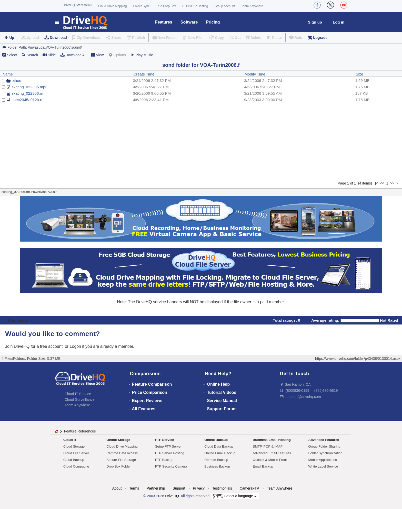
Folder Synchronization (325, 453)
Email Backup (263, 466)
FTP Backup (164, 460)
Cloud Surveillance (80, 399)
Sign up (315, 22)
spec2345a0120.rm (28, 100)
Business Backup (217, 466)
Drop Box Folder (118, 466)
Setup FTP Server (168, 446)
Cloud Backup (73, 460)
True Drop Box (166, 6)
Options (117, 54)
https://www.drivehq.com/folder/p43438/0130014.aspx (357, 358)
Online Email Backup (219, 453)
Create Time (143, 74)
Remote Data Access (121, 453)
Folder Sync (141, 6)
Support (179, 488)
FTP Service (164, 440)
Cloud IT (70, 440)
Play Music (141, 54)
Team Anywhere (252, 6)
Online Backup (216, 440)
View (97, 54)
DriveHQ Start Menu (77, 5)
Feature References (80, 431)
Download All (73, 54)
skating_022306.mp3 (29, 87)
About (117, 488)
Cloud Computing (76, 466)
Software (189, 22)
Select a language (235, 496)
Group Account (225, 6)
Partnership (156, 488)
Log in (338, 22)
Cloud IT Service (78, 394)
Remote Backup (216, 460)
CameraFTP (249, 488)
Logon (75, 346)
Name (8, 74)
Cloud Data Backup (218, 446)
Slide (49, 54)
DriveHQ (172, 496)
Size (359, 74)
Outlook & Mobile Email (270, 460)
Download (58, 38)
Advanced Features (323, 440)
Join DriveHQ (18, 346)
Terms (134, 488)
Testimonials (222, 488)
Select (12, 55)
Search (30, 54)
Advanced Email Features (272, 453)
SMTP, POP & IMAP (268, 446)
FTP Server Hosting (169, 453)
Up (11, 38)
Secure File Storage (121, 460)
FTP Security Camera (171, 466)
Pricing (213, 22)
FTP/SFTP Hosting (195, 6)
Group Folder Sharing (324, 446)
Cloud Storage (74, 446)
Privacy (199, 488)
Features (163, 22)
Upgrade (320, 38)
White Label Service (323, 466)
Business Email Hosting (272, 440)
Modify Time (255, 74)
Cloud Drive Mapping (112, 6)
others (17, 80)
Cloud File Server (76, 453)
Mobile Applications (322, 460)
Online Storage (118, 440)
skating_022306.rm (28, 93)
